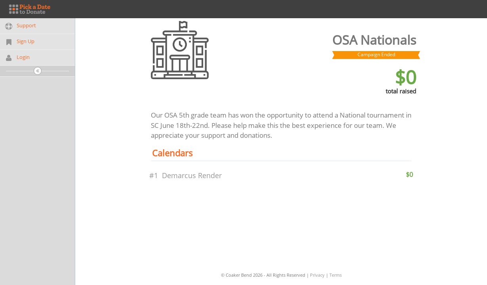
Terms (335, 275)
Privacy (317, 275)
